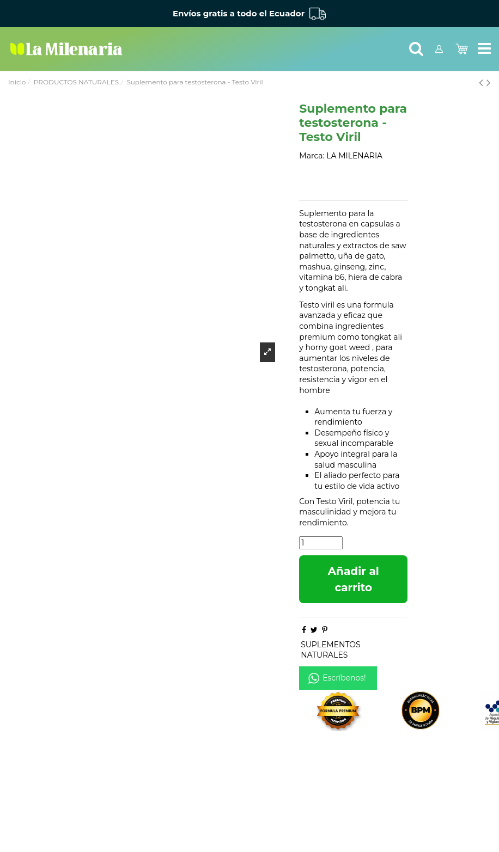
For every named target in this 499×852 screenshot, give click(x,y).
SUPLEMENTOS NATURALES (331, 650)
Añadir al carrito (353, 579)
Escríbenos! (344, 678)
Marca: (311, 156)
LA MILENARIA (354, 156)
